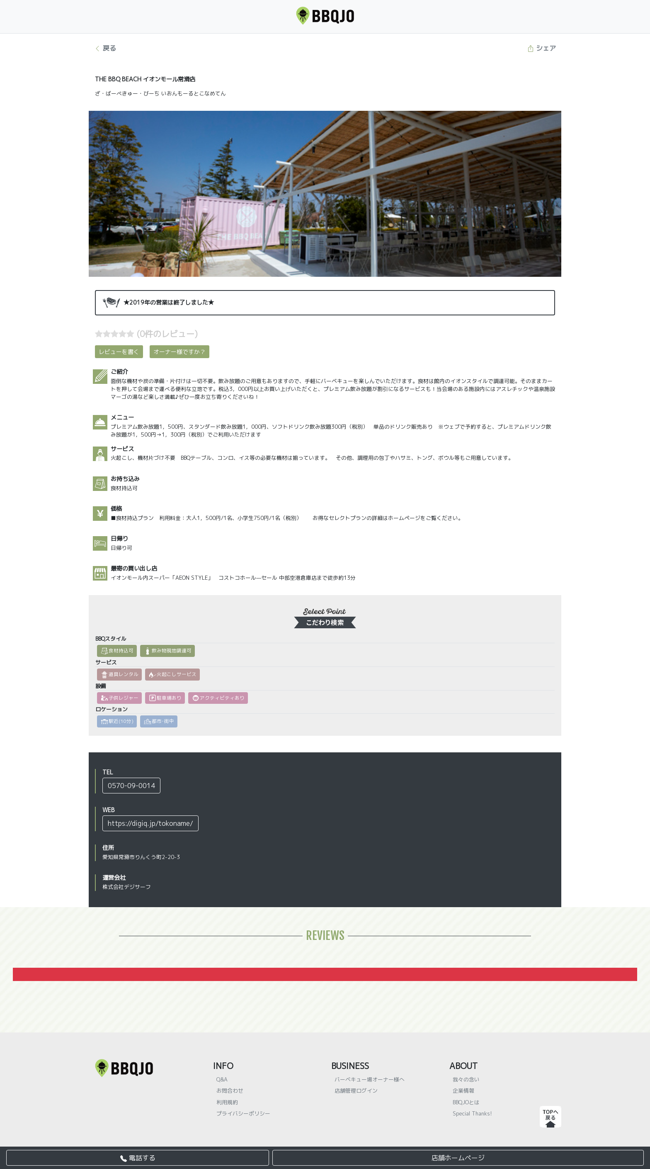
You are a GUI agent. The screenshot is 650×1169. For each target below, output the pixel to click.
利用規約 (227, 1102)
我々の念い (466, 1079)
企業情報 (463, 1090)
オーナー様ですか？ (179, 352)
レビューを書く (119, 352)
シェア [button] (541, 48)
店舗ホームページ (458, 1157)
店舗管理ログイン (356, 1090)
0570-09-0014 (131, 785)
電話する (137, 1157)
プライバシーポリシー (243, 1113)
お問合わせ (229, 1090)
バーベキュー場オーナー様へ (370, 1079)
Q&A (222, 1079)
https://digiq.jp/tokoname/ (150, 823)
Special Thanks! (472, 1113)
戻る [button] (105, 48)
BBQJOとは (466, 1102)
